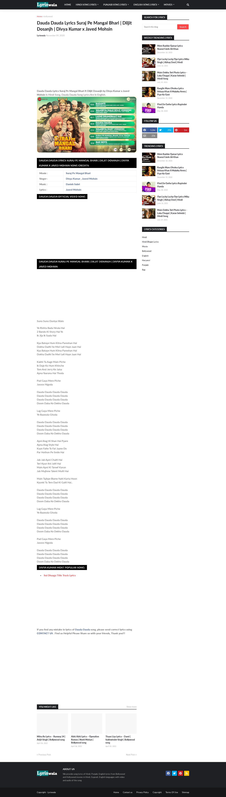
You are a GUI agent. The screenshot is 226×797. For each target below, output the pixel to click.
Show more (131, 706)
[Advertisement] (87, 63)
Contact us (127, 792)
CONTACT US (45, 633)
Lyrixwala (52, 792)
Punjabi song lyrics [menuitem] (115, 4)
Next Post (130, 754)
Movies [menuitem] (168, 4)
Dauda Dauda (83, 629)
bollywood (48, 16)
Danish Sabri (73, 184)
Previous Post (44, 754)
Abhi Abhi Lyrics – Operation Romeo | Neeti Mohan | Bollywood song (85, 739)
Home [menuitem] (67, 4)
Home (39, 16)
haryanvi (146, 260)
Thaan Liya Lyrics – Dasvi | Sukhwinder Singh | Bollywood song (120, 739)
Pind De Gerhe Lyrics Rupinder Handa (172, 106)
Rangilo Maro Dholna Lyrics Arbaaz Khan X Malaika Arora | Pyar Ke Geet (172, 91)
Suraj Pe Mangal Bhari (78, 173)
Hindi (144, 237)
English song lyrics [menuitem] (145, 4)
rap (143, 269)
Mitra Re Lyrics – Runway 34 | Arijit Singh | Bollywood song (51, 738)
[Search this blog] (160, 26)
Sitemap (185, 792)
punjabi (145, 265)
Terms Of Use (172, 792)
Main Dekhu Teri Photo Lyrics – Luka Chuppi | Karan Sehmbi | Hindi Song (172, 75)
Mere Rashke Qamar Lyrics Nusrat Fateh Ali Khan (170, 47)
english (145, 255)
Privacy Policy (142, 792)
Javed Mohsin (89, 178)
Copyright (157, 792)
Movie (145, 246)
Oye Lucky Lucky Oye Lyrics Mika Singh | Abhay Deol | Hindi (173, 61)
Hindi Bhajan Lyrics (150, 241)
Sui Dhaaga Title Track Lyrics (60, 575)
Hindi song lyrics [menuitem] (86, 4)
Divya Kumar (73, 178)
